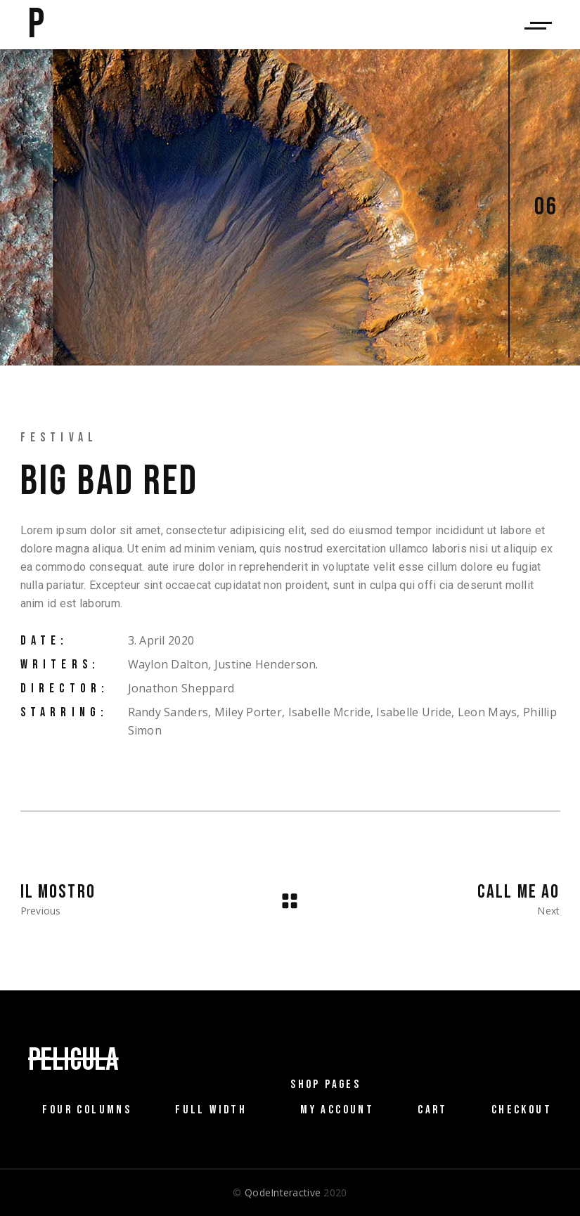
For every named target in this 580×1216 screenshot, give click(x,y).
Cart (433, 1110)
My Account (337, 1110)
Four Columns (86, 1110)
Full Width (211, 1110)
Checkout (521, 1110)
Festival (59, 437)
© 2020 (290, 1192)
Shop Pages (325, 1085)
